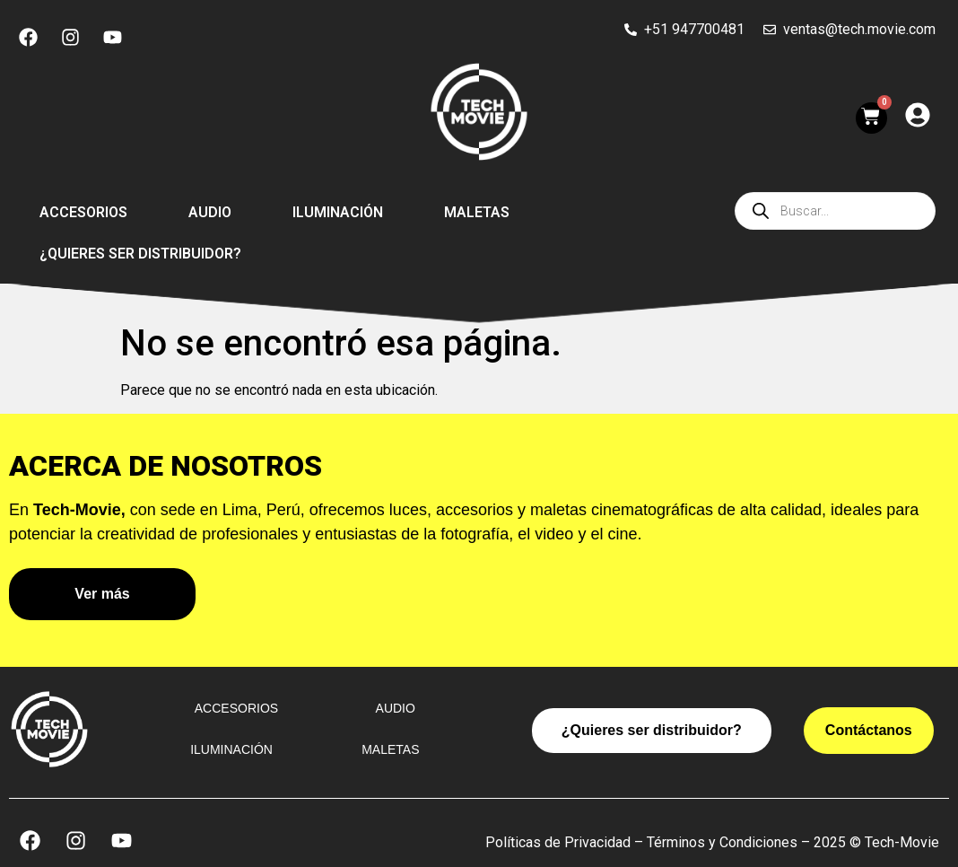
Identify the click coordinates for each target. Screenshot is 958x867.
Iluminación (337, 212)
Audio (209, 212)
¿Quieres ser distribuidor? (140, 253)
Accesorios (83, 212)
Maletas (476, 212)
